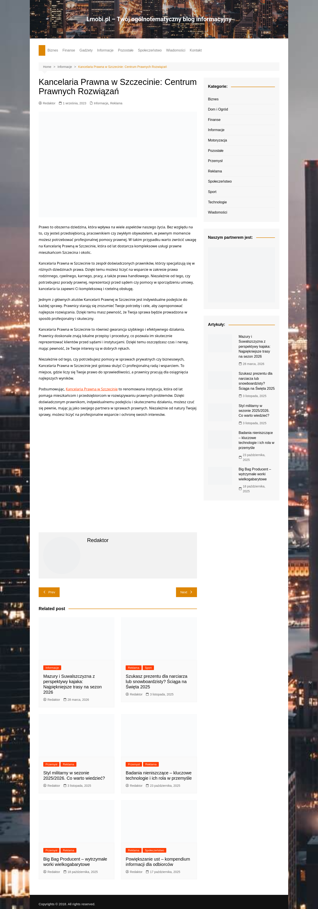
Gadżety (86, 50)
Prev (49, 592)
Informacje (105, 50)
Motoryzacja (217, 140)
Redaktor (47, 103)
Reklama (116, 103)
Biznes (52, 50)
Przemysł (51, 764)
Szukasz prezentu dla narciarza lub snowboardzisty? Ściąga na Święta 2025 (156, 681)
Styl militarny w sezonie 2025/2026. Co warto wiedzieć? (254, 410)
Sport (148, 667)
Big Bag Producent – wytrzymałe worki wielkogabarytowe (255, 474)
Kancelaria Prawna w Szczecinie (92, 389)
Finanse (68, 50)
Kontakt (196, 50)
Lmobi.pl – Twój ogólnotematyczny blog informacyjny (159, 19)
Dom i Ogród (218, 109)
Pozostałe (125, 50)
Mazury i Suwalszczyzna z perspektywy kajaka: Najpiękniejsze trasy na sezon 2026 (255, 346)
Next (186, 592)
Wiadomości (175, 50)
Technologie (217, 202)
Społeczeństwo (150, 50)
